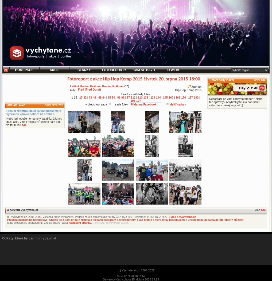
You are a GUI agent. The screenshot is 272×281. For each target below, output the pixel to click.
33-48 (92, 97)
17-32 (83, 97)
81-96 (121, 97)
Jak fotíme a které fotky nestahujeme (162, 219)
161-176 (181, 97)
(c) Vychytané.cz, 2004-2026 (136, 270)
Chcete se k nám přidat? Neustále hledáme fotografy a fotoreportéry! (93, 219)
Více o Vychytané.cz (183, 216)
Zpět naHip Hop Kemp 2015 (188, 88)
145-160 (168, 97)
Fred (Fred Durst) (89, 89)
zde (60, 105)
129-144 (155, 97)
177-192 (193, 97)
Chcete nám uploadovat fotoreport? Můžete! (215, 219)
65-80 (111, 97)
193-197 (136, 100)
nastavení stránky (80, 222)
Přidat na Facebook (143, 104)
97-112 (131, 97)
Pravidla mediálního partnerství (27, 219)
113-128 (143, 97)
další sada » (176, 104)
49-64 (102, 97)
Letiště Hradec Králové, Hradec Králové (96, 86)
